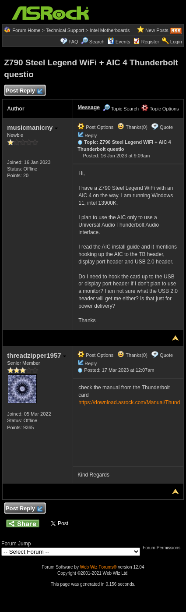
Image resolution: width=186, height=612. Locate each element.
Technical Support (65, 30)
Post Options (95, 127)
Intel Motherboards (110, 30)
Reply (90, 135)
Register (150, 41)
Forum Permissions (164, 547)
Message (88, 107)
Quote (166, 127)
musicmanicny (32, 127)
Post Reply (23, 91)
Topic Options (160, 108)
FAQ (73, 41)
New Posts (156, 30)
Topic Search (121, 108)
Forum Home (26, 30)
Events (118, 41)
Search (97, 41)
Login (176, 41)
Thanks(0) (132, 127)
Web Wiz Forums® (98, 567)
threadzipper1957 (36, 355)
